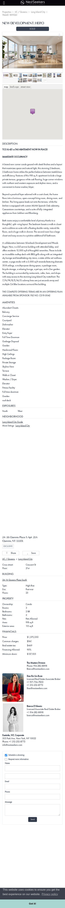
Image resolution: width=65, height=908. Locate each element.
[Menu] (4, 3)
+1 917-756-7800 (35, 690)
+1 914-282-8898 (35, 720)
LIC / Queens (21, 11)
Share (10, 561)
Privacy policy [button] (50, 894)
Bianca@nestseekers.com (38, 677)
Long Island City (38, 11)
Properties (6, 11)
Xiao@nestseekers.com (37, 696)
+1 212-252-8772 (35, 693)
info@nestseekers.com (12, 753)
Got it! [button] (32, 903)
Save (31, 561)
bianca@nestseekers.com (38, 723)
